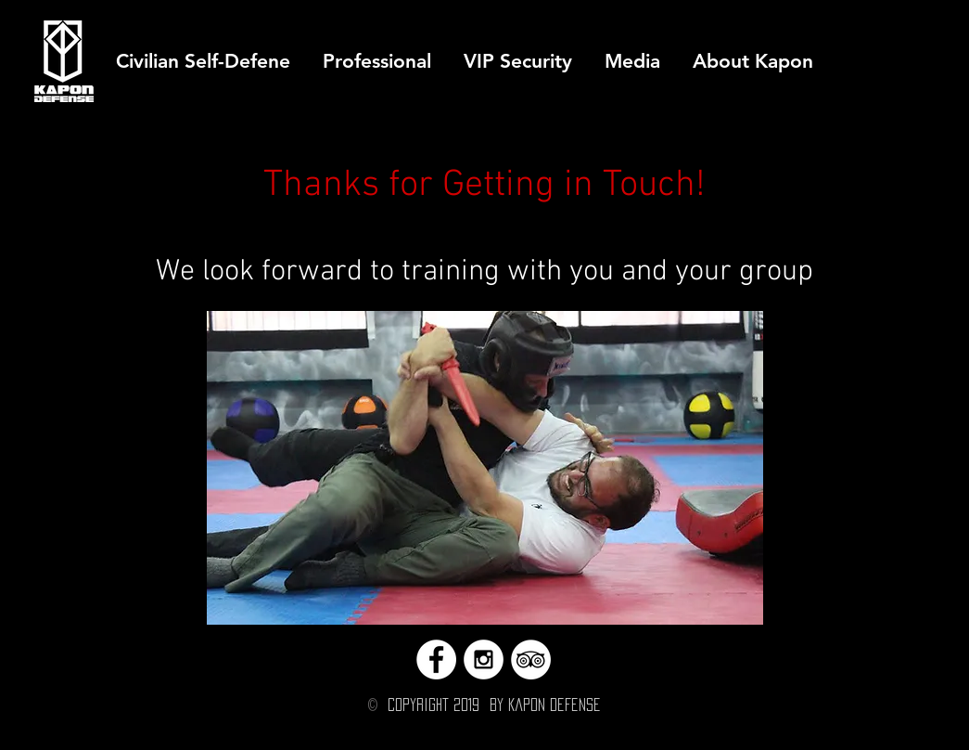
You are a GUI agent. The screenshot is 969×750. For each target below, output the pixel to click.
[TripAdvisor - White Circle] (531, 659)
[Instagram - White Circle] (484, 659)
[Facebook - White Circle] (436, 659)
